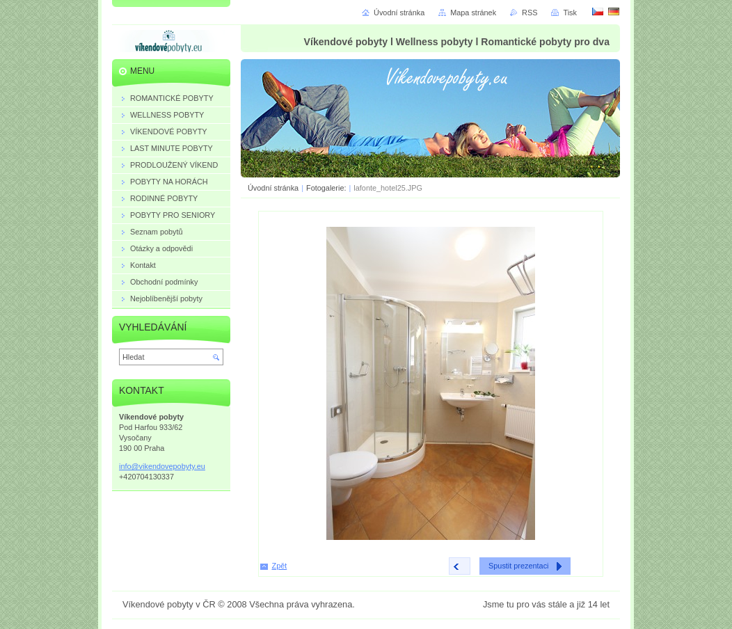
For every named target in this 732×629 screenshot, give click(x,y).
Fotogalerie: (327, 188)
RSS (529, 12)
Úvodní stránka (273, 188)
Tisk (570, 12)
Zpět (279, 566)
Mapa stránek (473, 12)
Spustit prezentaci (518, 566)
